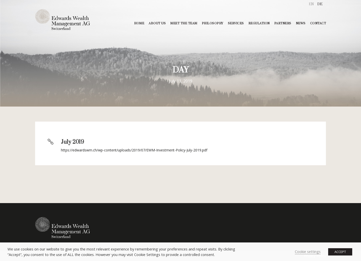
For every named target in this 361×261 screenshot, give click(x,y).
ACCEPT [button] (340, 251)
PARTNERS (282, 23)
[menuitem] (311, 4)
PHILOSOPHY (212, 23)
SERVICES (236, 23)
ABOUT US (157, 23)
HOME (139, 23)
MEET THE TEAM (183, 23)
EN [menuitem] (311, 4)
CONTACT (318, 23)
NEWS (301, 23)
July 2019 (72, 142)
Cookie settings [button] (308, 251)
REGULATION (259, 23)
